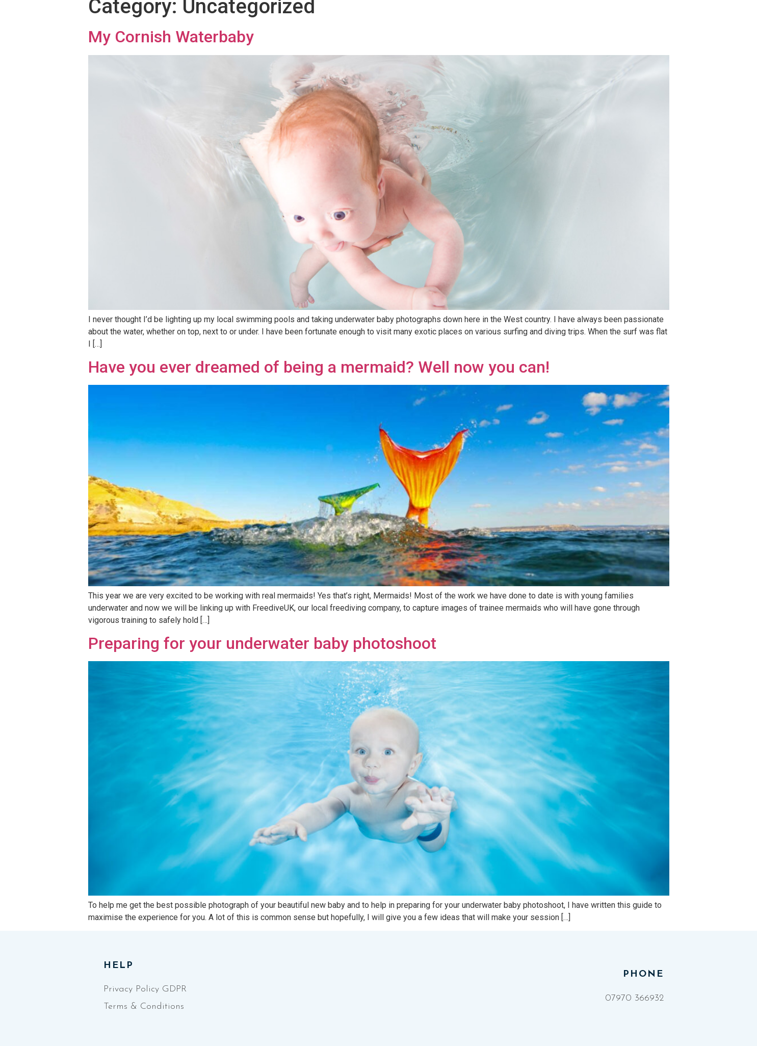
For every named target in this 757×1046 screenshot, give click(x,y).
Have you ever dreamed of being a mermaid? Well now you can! (319, 367)
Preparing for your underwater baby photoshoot (262, 643)
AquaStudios (401, 34)
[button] (692, 33)
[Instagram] (657, 33)
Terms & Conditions (143, 1006)
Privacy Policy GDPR (145, 989)
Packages (476, 33)
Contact (584, 34)
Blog (533, 34)
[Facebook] (640, 33)
